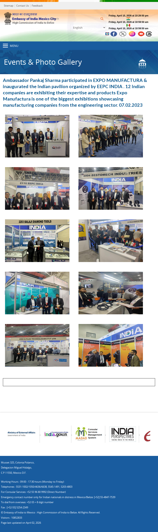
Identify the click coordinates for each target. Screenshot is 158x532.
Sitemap (8, 5)
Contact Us (22, 5)
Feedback (37, 5)
